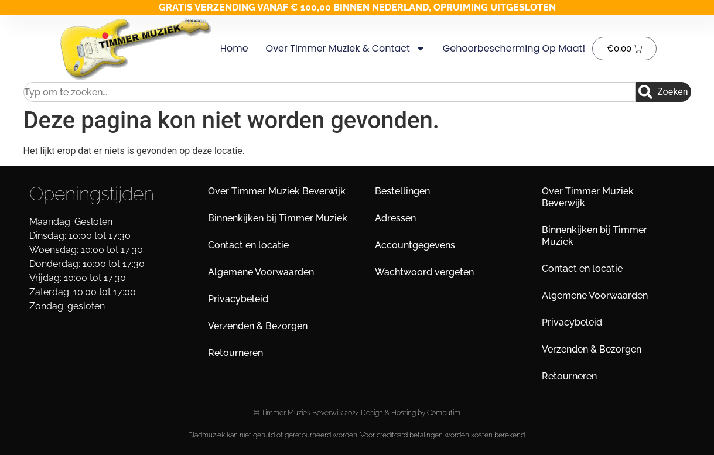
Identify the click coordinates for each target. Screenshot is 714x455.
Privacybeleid (238, 299)
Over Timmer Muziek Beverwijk (277, 191)
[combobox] (329, 92)
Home (234, 48)
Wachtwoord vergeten (424, 272)
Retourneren (235, 352)
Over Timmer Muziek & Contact (345, 48)
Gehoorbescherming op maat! (514, 48)
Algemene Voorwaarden (261, 272)
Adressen (395, 218)
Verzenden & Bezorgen (258, 325)
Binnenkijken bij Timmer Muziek (277, 218)
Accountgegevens (415, 245)
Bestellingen (402, 191)
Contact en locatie (248, 245)
